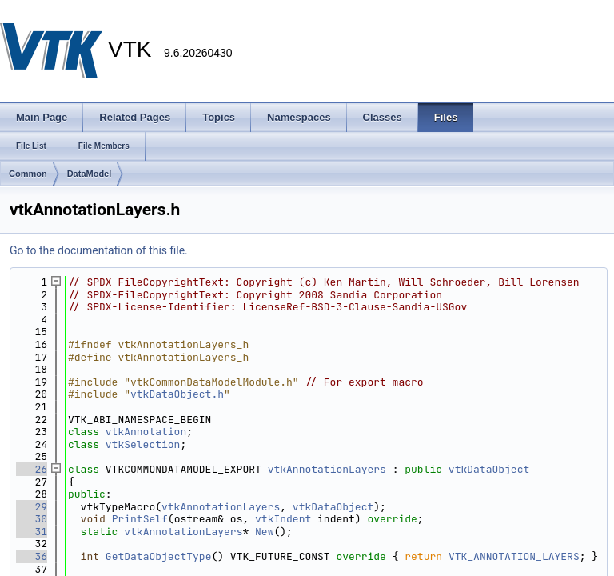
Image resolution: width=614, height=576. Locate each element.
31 (31, 531)
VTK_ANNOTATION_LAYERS (514, 556)
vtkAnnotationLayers (327, 469)
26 (31, 469)
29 (31, 507)
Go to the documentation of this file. (99, 250)
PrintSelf (140, 519)
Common (28, 173)
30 (31, 519)
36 (31, 556)
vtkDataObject (489, 469)
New (264, 531)
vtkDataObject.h (177, 394)
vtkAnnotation (146, 431)
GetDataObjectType (159, 556)
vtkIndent (283, 519)
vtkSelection (143, 444)
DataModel (89, 173)
